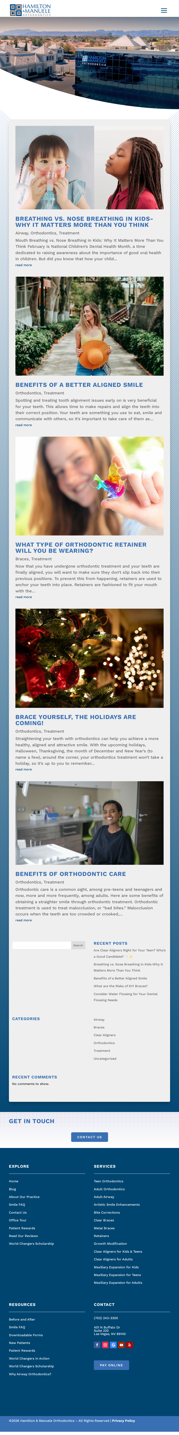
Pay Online (111, 1368)
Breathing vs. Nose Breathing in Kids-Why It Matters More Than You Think (84, 225)
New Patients (19, 1346)
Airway (21, 236)
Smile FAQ (17, 1208)
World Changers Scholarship (31, 1247)
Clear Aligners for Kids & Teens (118, 1255)
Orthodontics (43, 236)
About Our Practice (24, 1200)
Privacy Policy (123, 1424)
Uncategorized (105, 1062)
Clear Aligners (105, 1038)
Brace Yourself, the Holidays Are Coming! (75, 723)
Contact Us (89, 1140)
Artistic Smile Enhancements (117, 1208)
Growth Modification (110, 1247)
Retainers (101, 1239)
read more (23, 268)
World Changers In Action (29, 1362)
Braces (22, 562)
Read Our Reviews (23, 1239)
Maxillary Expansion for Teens (117, 1278)
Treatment (69, 236)
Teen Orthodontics (108, 1184)
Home (13, 1184)
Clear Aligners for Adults (113, 1262)
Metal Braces (104, 1231)
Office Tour (18, 1223)
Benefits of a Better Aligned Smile (79, 388)
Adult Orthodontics (109, 1192)
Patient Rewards (22, 1231)
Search (78, 948)
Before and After (22, 1323)
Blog (12, 1192)
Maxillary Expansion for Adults (118, 1286)
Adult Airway (104, 1200)
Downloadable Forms (26, 1338)
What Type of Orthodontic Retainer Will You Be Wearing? (81, 550)
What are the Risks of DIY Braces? (121, 989)
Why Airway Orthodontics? (30, 1377)
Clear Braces (104, 1223)
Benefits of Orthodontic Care (70, 877)
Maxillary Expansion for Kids (116, 1270)
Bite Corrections (107, 1216)
